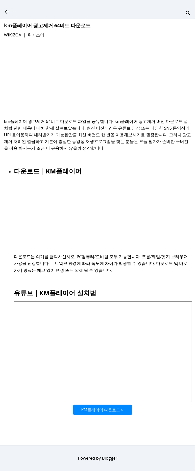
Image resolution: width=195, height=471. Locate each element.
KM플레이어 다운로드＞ (102, 410)
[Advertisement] (97, 79)
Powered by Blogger (97, 458)
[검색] (188, 13)
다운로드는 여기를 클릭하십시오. (45, 256)
